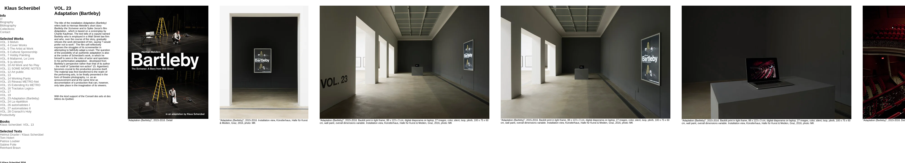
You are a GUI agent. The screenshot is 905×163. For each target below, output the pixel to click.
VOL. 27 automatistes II (15, 108)
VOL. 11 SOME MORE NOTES (20, 68)
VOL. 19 (5, 95)
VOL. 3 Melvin (9, 42)
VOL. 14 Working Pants (15, 78)
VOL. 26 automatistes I (15, 105)
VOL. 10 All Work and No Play (19, 65)
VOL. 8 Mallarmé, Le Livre (17, 58)
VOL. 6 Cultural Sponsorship (18, 52)
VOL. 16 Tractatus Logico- (17, 88)
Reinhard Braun (10, 147)
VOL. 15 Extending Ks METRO (20, 85)
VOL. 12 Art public (12, 72)
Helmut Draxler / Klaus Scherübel (21, 134)
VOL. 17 (5, 91)
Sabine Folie (8, 144)
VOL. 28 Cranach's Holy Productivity (15, 113)
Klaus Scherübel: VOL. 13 (17, 124)
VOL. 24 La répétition (14, 101)
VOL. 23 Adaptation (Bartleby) (19, 98)
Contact (5, 32)
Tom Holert (7, 137)
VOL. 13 (5, 75)
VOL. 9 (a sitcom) (11, 62)
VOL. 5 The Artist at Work (16, 48)
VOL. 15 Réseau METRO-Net (19, 81)
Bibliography (8, 25)
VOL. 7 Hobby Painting (15, 55)
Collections (7, 29)
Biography (6, 22)
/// (1, 19)
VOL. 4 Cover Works (13, 45)
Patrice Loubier (10, 141)
